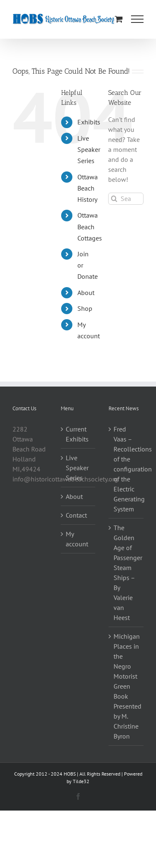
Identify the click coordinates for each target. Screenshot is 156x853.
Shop (84, 308)
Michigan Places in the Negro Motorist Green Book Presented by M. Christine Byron (126, 686)
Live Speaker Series (88, 149)
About (85, 292)
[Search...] (126, 199)
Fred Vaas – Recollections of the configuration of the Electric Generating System (126, 469)
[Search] (114, 199)
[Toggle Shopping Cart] (119, 19)
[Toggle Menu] (137, 19)
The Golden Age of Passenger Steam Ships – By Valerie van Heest (126, 572)
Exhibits (88, 122)
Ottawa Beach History (87, 188)
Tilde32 (81, 781)
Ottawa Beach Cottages (89, 226)
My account (77, 539)
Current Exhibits (77, 434)
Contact (76, 515)
